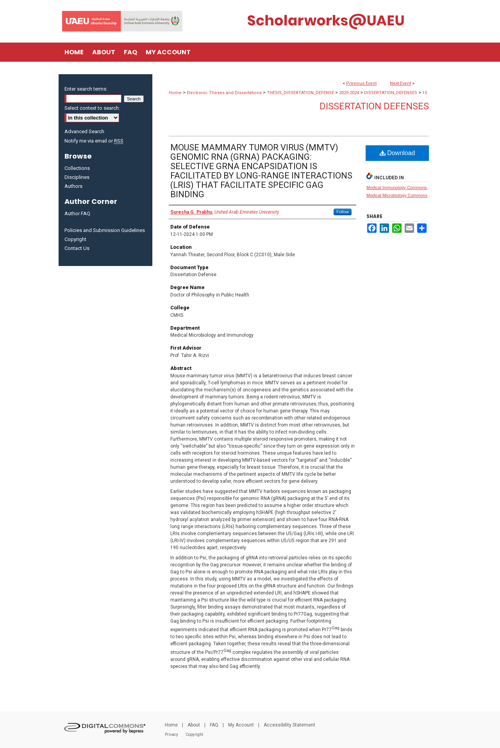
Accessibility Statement (289, 725)
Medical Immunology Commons (396, 187)
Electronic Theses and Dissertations (225, 92)
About (194, 725)
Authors (73, 186)
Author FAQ (77, 213)
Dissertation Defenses (374, 106)
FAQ (214, 725)
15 (424, 92)
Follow (342, 211)
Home (175, 92)
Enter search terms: (85, 89)
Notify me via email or (93, 141)
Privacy (171, 734)
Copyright (75, 239)
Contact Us (76, 248)
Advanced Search (84, 131)
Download (397, 153)
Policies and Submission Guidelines (104, 230)
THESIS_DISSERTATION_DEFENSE (301, 92)
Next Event (400, 83)
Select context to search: (92, 108)
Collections (77, 168)
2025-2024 (349, 92)
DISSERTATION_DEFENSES (391, 92)
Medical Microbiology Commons (396, 195)
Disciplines (76, 177)
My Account (241, 725)
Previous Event (361, 83)
